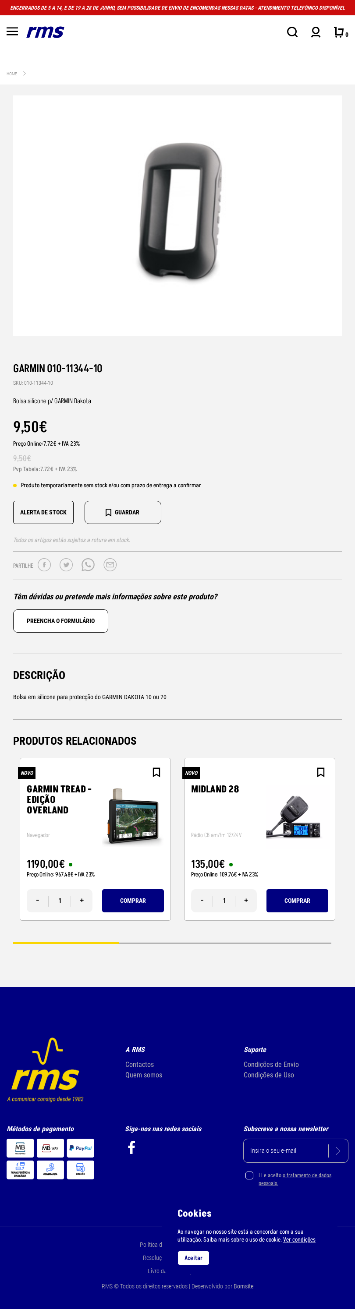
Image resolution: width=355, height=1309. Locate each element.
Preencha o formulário (61, 620)
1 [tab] (66, 942)
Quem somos (143, 1075)
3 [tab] (278, 942)
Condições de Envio (271, 1064)
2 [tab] (172, 942)
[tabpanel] (95, 839)
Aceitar (193, 1258)
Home (12, 73)
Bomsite (244, 1286)
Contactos (139, 1064)
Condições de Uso (269, 1075)
